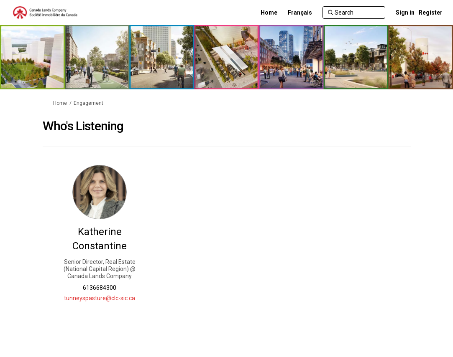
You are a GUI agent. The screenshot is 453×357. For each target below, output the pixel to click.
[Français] (300, 12)
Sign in (405, 12)
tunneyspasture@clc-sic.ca (99, 298)
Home (60, 103)
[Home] (268, 12)
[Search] (353, 12)
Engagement (88, 103)
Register (431, 12)
